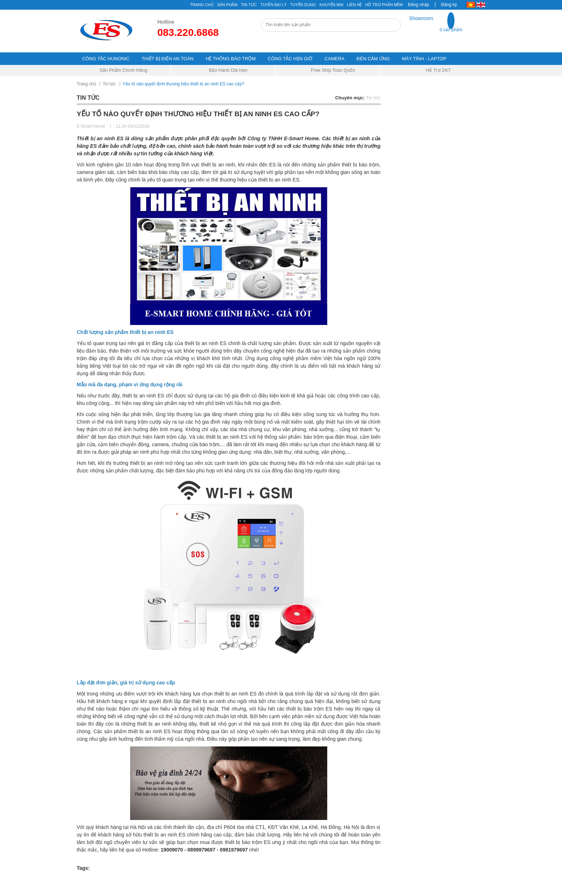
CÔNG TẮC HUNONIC (105, 58)
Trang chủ (86, 83)
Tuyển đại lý (273, 5)
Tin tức (109, 83)
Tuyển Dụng (303, 5)
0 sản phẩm (451, 29)
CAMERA (334, 58)
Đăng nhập (418, 4)
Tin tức (249, 5)
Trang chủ (201, 5)
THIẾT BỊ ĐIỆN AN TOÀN (168, 58)
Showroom (421, 18)
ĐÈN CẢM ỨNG (373, 58)
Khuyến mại (331, 5)
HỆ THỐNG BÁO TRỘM (231, 58)
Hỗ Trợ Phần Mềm (384, 5)
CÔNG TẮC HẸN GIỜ (290, 58)
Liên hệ (354, 5)
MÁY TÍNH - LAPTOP (424, 58)
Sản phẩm (227, 5)
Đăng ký (449, 4)
